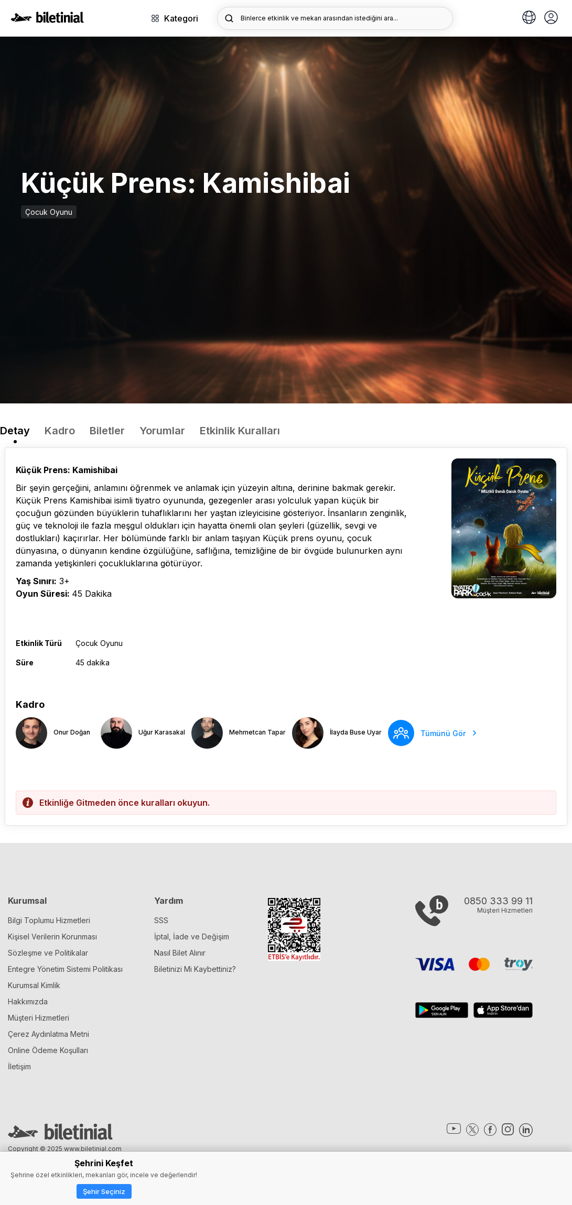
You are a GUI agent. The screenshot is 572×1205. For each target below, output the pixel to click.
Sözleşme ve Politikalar (48, 952)
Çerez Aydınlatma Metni (48, 1033)
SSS (161, 920)
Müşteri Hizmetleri (38, 1017)
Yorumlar (162, 430)
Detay (15, 430)
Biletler (107, 430)
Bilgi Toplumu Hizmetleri (49, 920)
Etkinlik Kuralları (240, 430)
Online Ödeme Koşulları (48, 1050)
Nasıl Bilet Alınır (180, 952)
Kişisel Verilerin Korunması (52, 936)
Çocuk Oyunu (48, 211)
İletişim (19, 1066)
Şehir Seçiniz (104, 1191)
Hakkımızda (28, 1001)
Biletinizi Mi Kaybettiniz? (195, 969)
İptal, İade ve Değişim (191, 936)
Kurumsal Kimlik (34, 985)
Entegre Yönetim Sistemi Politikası (65, 969)
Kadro (60, 430)
